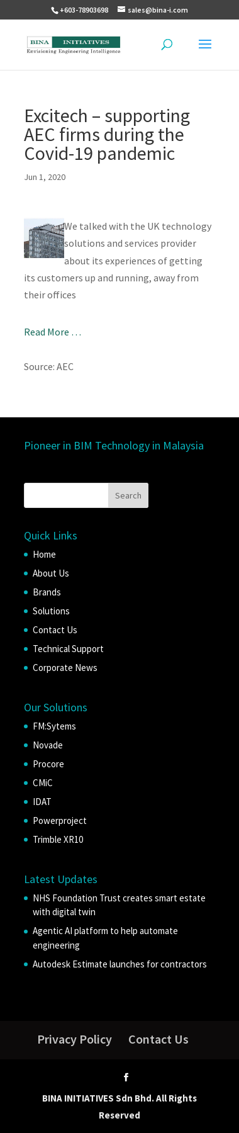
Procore (48, 764)
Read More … (52, 331)
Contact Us (55, 630)
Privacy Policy (74, 1039)
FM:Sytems (54, 726)
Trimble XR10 (58, 839)
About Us (51, 573)
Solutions (51, 611)
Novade (48, 745)
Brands (47, 592)
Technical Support (68, 649)
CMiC (43, 783)
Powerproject (60, 820)
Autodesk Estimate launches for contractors (120, 964)
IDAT (42, 802)
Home (44, 554)
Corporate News (65, 668)
